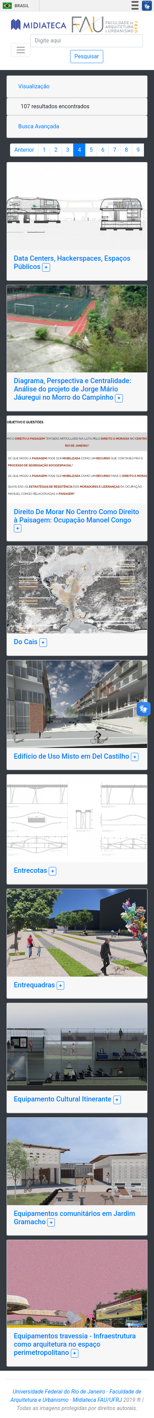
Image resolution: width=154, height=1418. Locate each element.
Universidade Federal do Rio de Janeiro (59, 1391)
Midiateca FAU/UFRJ (97, 1400)
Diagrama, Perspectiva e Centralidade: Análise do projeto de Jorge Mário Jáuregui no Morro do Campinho (72, 389)
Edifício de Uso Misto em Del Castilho (72, 756)
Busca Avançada (38, 126)
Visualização (33, 86)
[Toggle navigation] (20, 50)
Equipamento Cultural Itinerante (63, 1099)
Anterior (24, 150)
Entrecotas (31, 870)
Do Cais (26, 642)
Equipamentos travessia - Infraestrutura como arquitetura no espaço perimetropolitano (75, 1344)
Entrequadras (35, 985)
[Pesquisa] (86, 40)
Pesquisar (87, 56)
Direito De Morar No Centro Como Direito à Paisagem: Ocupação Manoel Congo (76, 516)
